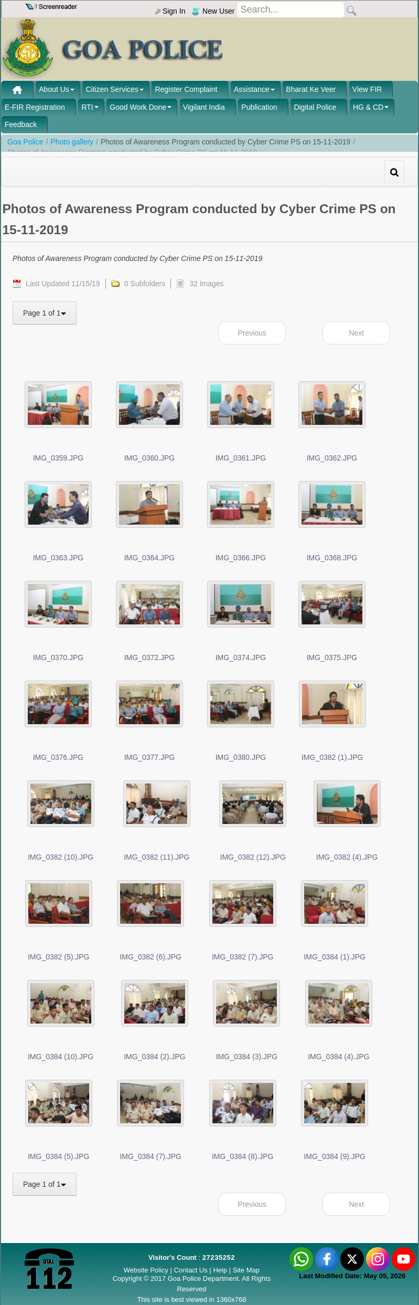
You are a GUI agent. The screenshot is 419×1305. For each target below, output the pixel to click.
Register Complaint (186, 89)
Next (356, 333)
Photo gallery (71, 142)
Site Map (246, 1270)
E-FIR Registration (35, 107)
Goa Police (25, 142)
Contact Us (190, 1270)
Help (221, 1270)
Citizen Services (111, 89)
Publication (259, 107)
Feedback (21, 124)
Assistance (252, 89)
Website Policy (146, 1270)
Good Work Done (138, 107)
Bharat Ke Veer (311, 89)
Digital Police (315, 107)
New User (212, 11)
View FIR (367, 89)
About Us (54, 89)
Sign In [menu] (170, 11)
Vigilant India (204, 107)
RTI (87, 107)
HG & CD (368, 107)
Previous (252, 333)
